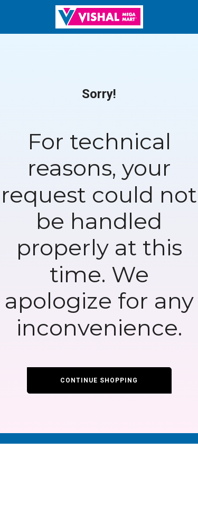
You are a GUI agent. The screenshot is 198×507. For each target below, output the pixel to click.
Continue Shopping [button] (99, 380)
